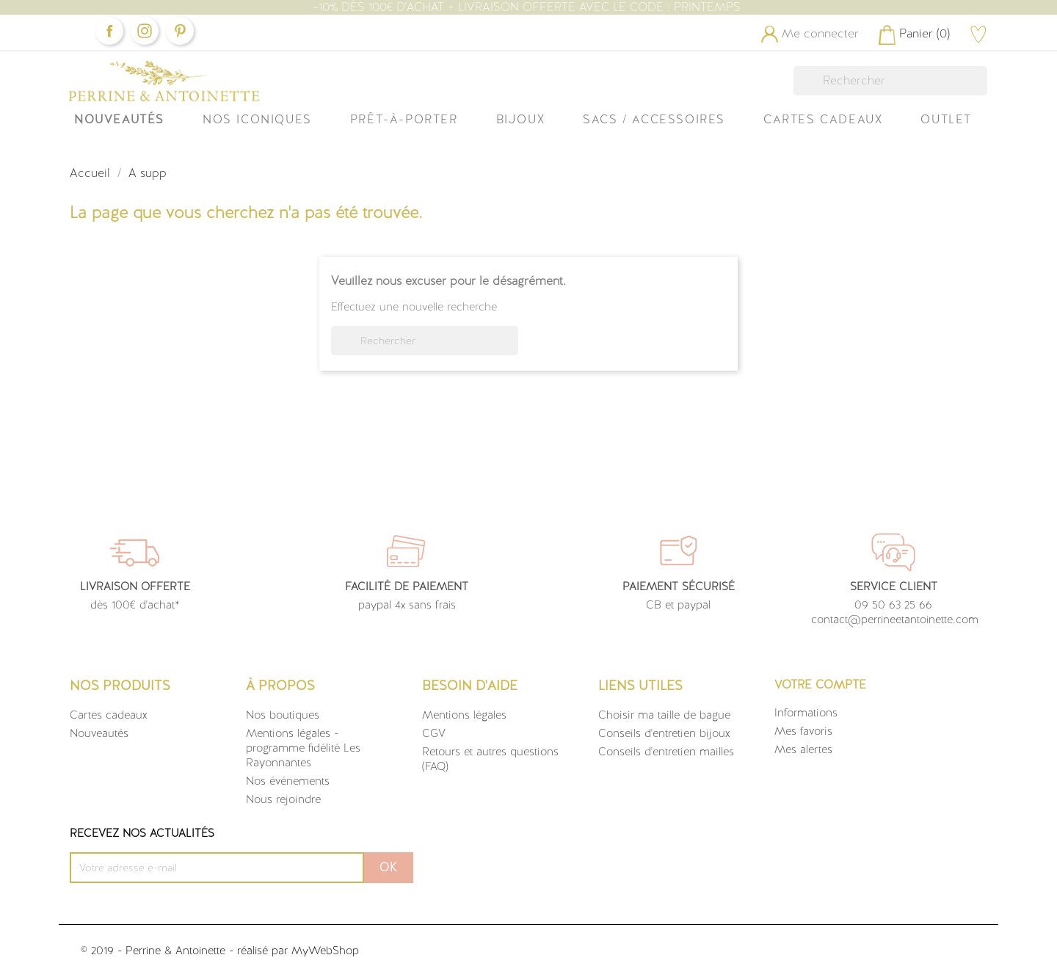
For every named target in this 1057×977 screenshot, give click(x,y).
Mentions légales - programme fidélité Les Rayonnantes (303, 748)
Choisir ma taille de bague (664, 715)
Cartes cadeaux (109, 715)
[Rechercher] (890, 80)
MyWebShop (325, 950)
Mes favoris (803, 731)
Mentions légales (464, 715)
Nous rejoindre (283, 799)
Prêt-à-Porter (404, 119)
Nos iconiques (257, 119)
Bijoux (520, 119)
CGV (434, 733)
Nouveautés (119, 119)
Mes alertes (803, 749)
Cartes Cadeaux (822, 119)
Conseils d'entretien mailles (666, 751)
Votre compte (820, 684)
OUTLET (946, 119)
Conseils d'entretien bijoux (664, 733)
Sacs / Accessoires (654, 119)
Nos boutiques (282, 715)
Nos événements (288, 781)
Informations (806, 712)
